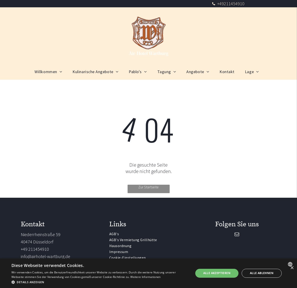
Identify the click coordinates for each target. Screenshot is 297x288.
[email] (236, 235)
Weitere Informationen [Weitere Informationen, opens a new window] (145, 277)
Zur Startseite (148, 187)
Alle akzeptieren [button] (216, 273)
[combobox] (291, 264)
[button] (99, 282)
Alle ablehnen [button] (261, 273)
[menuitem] (50, 71)
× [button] (292, 268)
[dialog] (148, 273)
